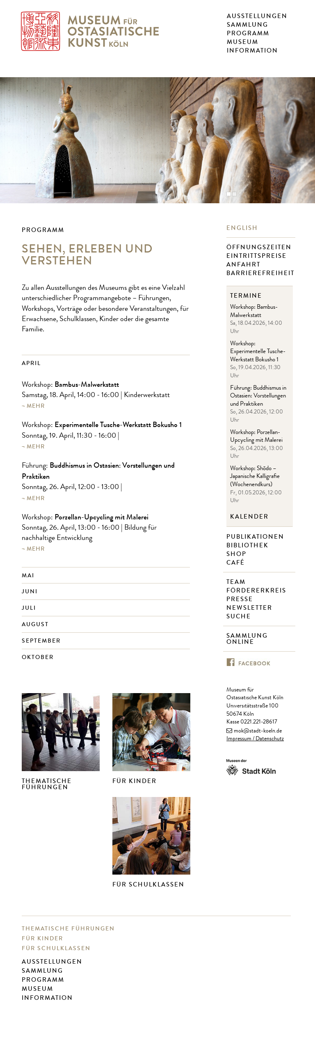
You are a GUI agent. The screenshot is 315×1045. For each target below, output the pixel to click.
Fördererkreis (257, 591)
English (243, 228)
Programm (248, 33)
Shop (237, 554)
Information (252, 50)
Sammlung (247, 24)
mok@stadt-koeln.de (258, 731)
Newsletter (250, 608)
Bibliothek (248, 545)
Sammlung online (247, 639)
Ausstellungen (257, 16)
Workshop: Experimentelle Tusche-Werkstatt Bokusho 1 (257, 352)
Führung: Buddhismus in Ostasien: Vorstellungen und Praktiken (258, 397)
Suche (239, 616)
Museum (242, 42)
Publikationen (256, 537)
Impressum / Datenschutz (255, 739)
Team (237, 582)
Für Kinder (134, 780)
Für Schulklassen (148, 884)
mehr (36, 406)
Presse (240, 599)
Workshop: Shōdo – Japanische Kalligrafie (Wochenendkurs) (255, 477)
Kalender (249, 517)
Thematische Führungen (47, 784)
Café (236, 563)
